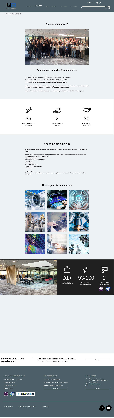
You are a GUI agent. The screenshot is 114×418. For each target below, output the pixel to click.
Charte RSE (45, 406)
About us (20, 379)
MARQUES (39, 6)
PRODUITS (29, 6)
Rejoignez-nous (8, 388)
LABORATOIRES (50, 6)
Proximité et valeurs (9, 382)
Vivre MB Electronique (10, 385)
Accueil (7, 13)
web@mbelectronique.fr (96, 385)
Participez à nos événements (52, 379)
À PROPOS (74, 6)
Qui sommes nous (9, 379)
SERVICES (64, 6)
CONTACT (90, 2)
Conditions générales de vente (27, 406)
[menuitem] (100, 2)
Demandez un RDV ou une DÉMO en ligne (56, 382)
